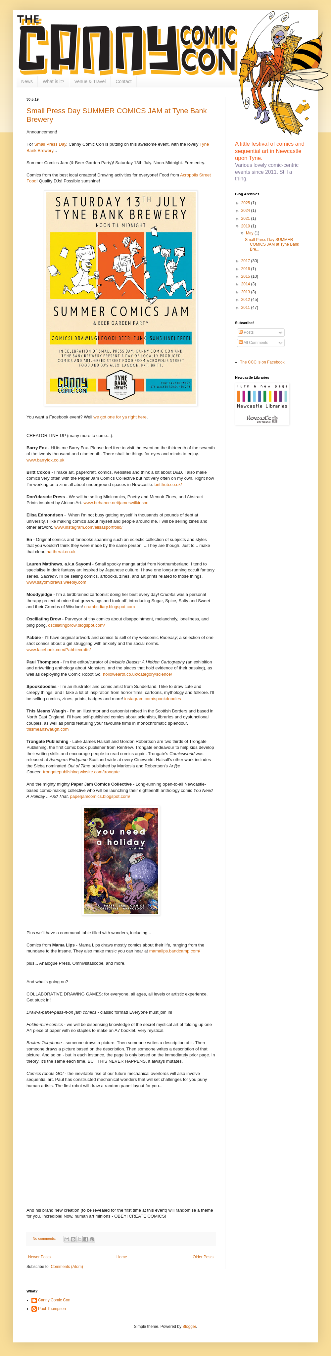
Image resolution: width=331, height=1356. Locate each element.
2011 (246, 307)
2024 (246, 210)
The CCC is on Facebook (262, 362)
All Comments (253, 342)
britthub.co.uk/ (168, 484)
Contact (123, 81)
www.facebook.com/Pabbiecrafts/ (58, 649)
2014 (246, 284)
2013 (246, 292)
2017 (246, 261)
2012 (246, 299)
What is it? (53, 81)
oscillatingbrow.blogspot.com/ (76, 625)
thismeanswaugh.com (47, 729)
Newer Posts (39, 1257)
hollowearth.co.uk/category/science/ (137, 674)
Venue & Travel (90, 81)
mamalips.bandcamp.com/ (174, 950)
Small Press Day (50, 144)
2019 (246, 226)
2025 (246, 203)
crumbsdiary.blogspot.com (109, 606)
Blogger (189, 1326)
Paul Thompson (52, 1308)
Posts (246, 332)
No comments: (45, 1238)
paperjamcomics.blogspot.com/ (100, 796)
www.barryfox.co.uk (45, 460)
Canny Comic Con (54, 1300)
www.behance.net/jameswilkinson (115, 502)
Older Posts (203, 1257)
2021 (246, 218)
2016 (246, 268)
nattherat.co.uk (61, 551)
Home (122, 1257)
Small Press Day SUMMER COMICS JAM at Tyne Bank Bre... (272, 244)
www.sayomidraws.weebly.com (56, 582)
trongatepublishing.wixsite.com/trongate (81, 771)
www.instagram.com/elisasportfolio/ (88, 527)
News (27, 81)
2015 (246, 276)
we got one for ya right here (120, 416)
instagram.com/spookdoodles (152, 698)
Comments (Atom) (67, 1266)
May (250, 233)
